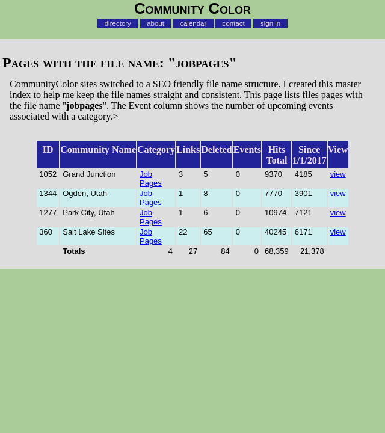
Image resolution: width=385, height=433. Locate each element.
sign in (270, 23)
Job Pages (151, 179)
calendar (193, 23)
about (155, 23)
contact (234, 23)
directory (118, 23)
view (338, 174)
